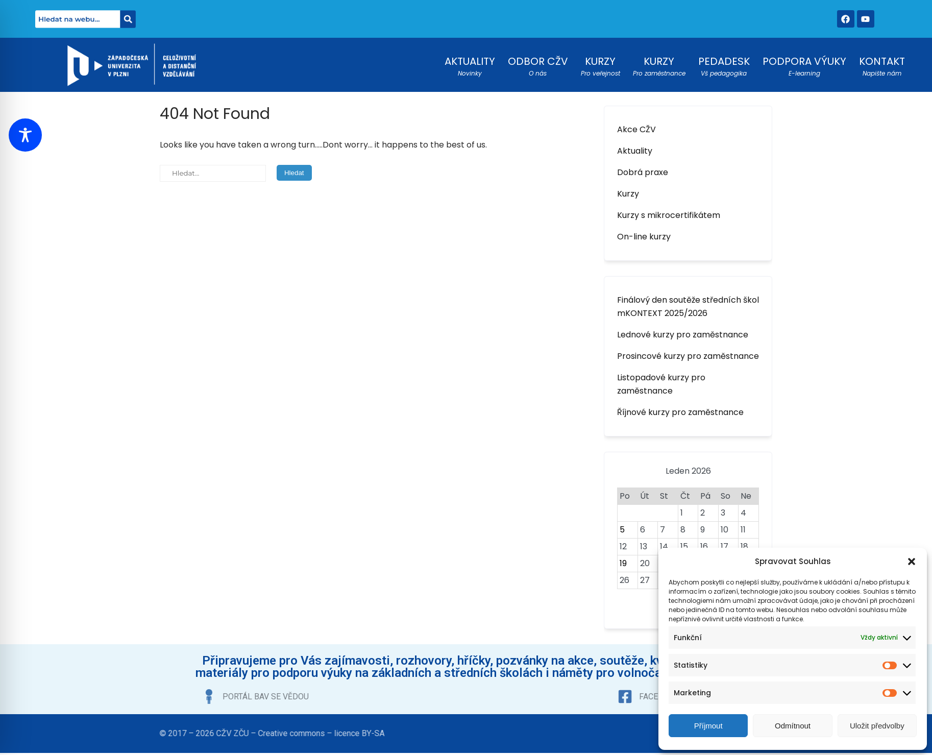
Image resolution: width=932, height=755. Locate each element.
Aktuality (634, 151)
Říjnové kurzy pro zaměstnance (680, 412)
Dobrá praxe (642, 172)
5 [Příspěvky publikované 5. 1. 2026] (622, 529)
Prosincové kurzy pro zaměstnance (688, 356)
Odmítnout (793, 725)
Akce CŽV (636, 129)
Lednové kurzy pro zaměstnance (682, 334)
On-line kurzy (644, 236)
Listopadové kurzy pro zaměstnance (661, 384)
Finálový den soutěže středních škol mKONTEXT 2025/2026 (688, 306)
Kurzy (628, 194)
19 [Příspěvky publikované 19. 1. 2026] (623, 563)
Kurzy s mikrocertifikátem (668, 215)
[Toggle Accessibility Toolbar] (25, 135)
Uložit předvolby (877, 725)
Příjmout (708, 725)
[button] (911, 561)
